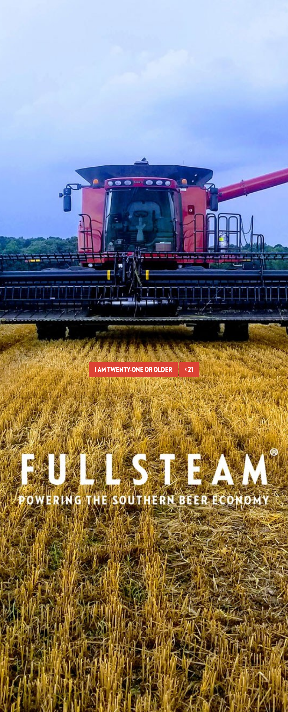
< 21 (189, 369)
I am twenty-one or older (133, 369)
